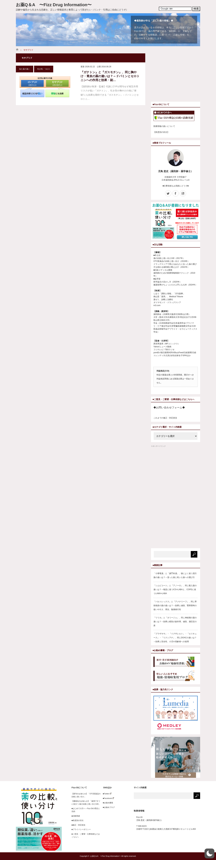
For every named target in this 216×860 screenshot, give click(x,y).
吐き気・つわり (43, 69)
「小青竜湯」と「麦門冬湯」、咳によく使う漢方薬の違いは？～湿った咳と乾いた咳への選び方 (175, 575)
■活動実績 (76, 816)
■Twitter (106, 794)
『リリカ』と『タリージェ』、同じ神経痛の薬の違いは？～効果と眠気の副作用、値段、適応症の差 (175, 622)
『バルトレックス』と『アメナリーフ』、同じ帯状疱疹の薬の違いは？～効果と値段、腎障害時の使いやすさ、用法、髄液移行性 (175, 605)
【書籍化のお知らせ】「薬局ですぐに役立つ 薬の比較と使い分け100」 (86, 802)
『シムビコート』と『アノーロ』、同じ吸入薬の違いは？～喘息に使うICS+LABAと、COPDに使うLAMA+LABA (175, 589)
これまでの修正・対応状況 (165, 418)
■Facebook (107, 798)
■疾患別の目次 (78, 820)
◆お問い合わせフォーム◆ (169, 407)
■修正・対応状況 (78, 825)
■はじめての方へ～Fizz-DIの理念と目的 (86, 809)
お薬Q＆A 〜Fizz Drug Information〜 (54, 4)
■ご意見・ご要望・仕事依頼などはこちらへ (86, 835)
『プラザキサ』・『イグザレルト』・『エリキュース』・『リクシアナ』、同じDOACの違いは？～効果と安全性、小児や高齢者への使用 (175, 638)
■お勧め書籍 (107, 803)
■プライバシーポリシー (81, 829)
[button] (209, 853)
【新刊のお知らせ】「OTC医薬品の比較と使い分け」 (86, 795)
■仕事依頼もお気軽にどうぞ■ (176, 186)
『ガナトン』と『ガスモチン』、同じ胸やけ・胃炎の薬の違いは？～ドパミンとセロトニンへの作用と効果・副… (110, 76)
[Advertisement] (178, 76)
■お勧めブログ (108, 807)
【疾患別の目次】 (161, 132)
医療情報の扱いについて (164, 126)
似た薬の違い (24, 69)
